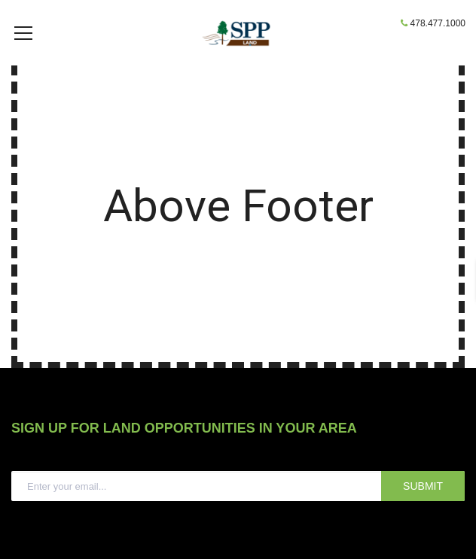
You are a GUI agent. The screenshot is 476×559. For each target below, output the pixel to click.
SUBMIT (423, 509)
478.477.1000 (437, 23)
